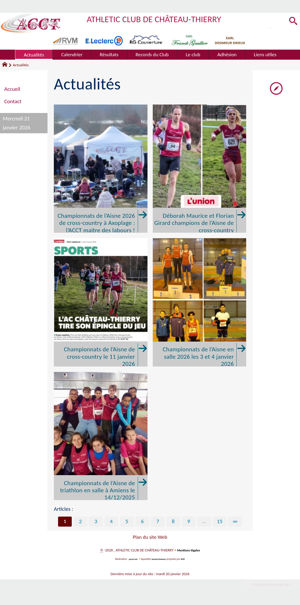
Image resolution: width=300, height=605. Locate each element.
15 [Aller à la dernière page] (219, 521)
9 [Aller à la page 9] (188, 521)
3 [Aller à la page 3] (95, 521)
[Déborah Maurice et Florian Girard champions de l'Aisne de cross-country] (199, 169)
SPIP (184, 559)
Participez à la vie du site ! (267, 586)
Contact (12, 101)
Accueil (12, 89)
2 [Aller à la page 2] (80, 521)
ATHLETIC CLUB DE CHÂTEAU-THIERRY (165, 18)
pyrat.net (132, 559)
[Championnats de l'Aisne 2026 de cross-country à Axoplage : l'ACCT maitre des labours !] (100, 169)
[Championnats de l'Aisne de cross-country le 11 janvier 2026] (100, 302)
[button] (292, 21)
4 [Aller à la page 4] (111, 521)
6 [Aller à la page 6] (142, 521)
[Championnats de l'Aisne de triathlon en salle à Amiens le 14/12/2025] (100, 436)
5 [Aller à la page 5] (126, 521)
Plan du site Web (150, 538)
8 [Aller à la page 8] (173, 521)
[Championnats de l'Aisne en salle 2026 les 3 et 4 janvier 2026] (199, 302)
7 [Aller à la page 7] (157, 521)
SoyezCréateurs (159, 559)
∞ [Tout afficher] (235, 521)
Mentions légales (188, 550)
